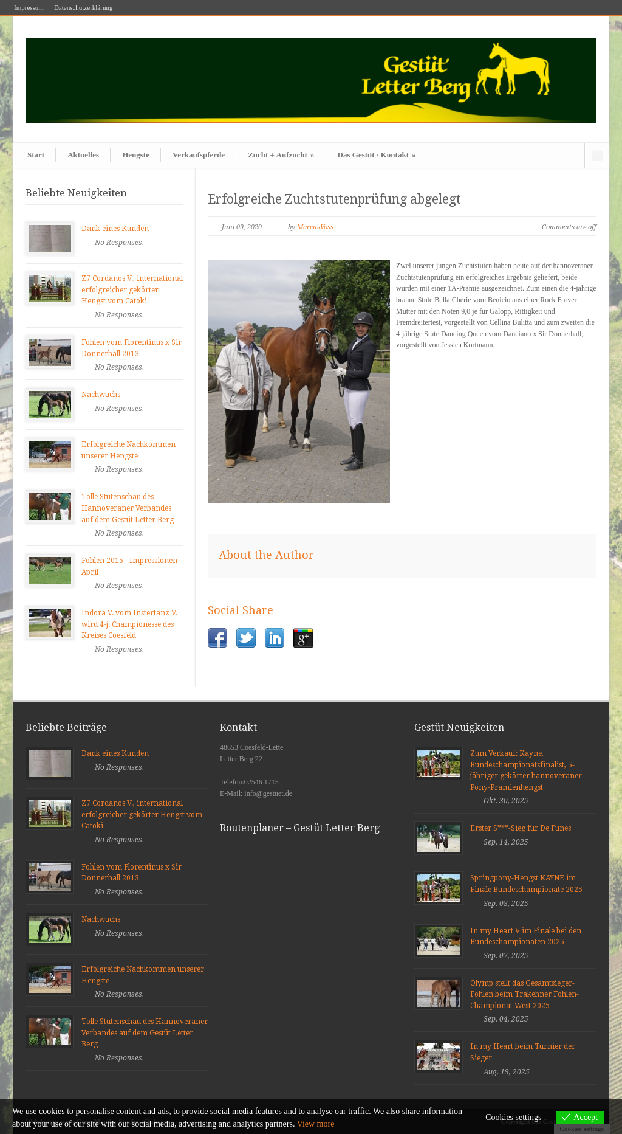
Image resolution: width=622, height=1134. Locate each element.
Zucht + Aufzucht (281, 154)
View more (316, 1124)
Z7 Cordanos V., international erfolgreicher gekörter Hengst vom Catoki (132, 289)
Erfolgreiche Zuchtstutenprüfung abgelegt (334, 199)
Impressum (29, 7)
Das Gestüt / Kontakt (377, 154)
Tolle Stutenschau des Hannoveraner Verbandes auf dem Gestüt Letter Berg (127, 508)
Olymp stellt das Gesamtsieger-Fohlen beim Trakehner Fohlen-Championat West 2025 (524, 994)
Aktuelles (83, 154)
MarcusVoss (315, 227)
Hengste (135, 154)
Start (35, 154)
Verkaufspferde (199, 154)
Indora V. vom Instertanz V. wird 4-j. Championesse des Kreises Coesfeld (129, 624)
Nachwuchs (100, 394)
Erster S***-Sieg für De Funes (520, 828)
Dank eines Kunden (115, 228)
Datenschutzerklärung (83, 7)
